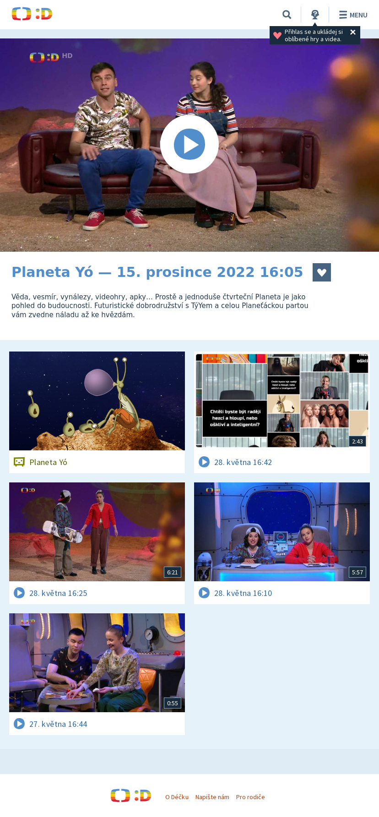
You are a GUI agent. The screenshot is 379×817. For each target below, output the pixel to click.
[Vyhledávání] (287, 14)
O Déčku (176, 797)
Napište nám (212, 797)
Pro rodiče (250, 797)
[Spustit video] (189, 145)
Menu (352, 15)
